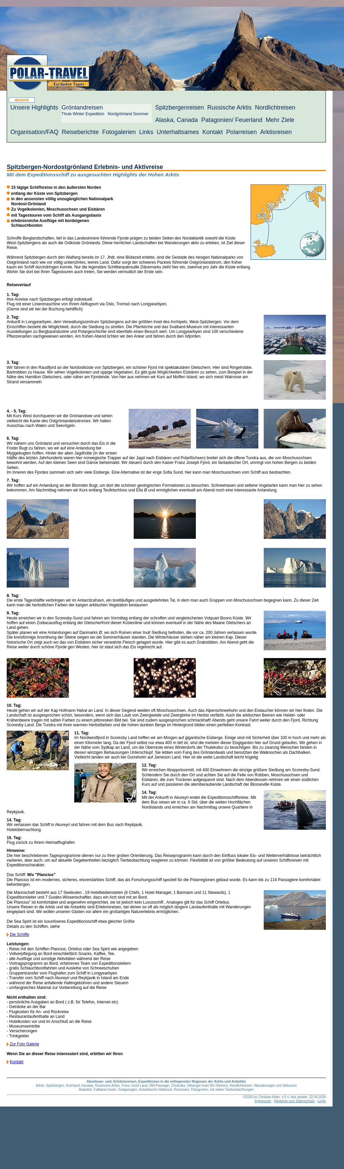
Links (146, 132)
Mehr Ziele (280, 120)
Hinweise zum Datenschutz (294, 1101)
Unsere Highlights (34, 107)
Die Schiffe (19, 934)
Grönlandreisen (82, 107)
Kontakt (212, 132)
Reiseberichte (80, 132)
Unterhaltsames (178, 132)
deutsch (21, 100)
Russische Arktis (229, 107)
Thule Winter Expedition (82, 114)
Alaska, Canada (176, 120)
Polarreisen (241, 132)
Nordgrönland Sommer (128, 114)
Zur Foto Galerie (24, 1044)
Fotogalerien (119, 132)
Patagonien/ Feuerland (231, 120)
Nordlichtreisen (275, 107)
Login (322, 1101)
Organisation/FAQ (34, 132)
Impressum (263, 1101)
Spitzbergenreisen (179, 107)
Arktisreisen (276, 132)
